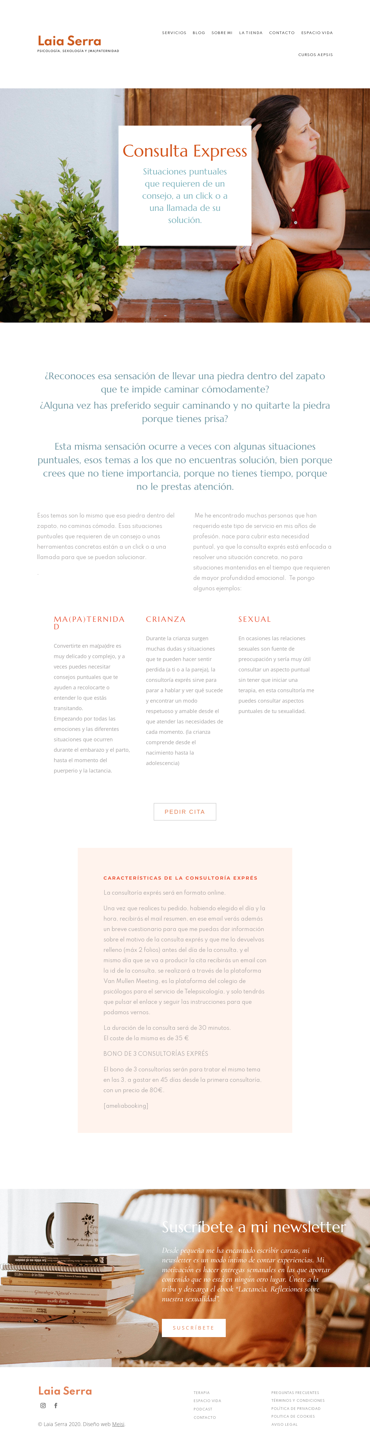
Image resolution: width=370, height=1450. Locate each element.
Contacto (282, 33)
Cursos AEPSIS (315, 55)
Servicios (174, 33)
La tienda (251, 33)
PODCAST (203, 1409)
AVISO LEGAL (284, 1425)
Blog (199, 33)
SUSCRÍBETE (194, 1327)
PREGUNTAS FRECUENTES (295, 1393)
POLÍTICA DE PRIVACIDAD (296, 1409)
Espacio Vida (317, 33)
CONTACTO (205, 1418)
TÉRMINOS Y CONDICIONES (298, 1401)
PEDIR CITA (185, 812)
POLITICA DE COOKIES (293, 1417)
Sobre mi (222, 33)
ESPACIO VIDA (207, 1401)
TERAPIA (202, 1393)
